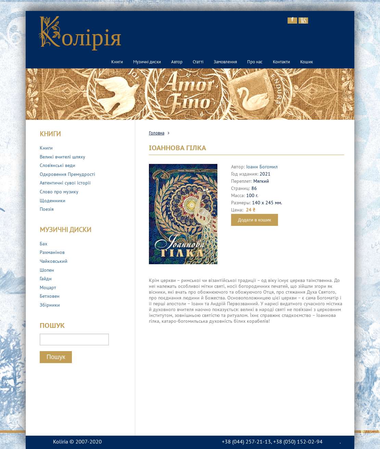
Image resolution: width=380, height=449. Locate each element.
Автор (176, 62)
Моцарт (48, 288)
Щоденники (52, 201)
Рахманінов (52, 253)
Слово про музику (59, 192)
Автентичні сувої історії (65, 183)
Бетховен (50, 296)
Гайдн (46, 279)
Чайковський (53, 261)
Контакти (281, 62)
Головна (156, 133)
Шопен (47, 270)
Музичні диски (147, 62)
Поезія (47, 209)
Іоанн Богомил (262, 167)
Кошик (306, 62)
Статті (198, 62)
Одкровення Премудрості (67, 174)
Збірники (50, 305)
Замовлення (225, 62)
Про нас (255, 62)
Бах (43, 244)
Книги (117, 62)
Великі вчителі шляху (62, 157)
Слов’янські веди (57, 166)
